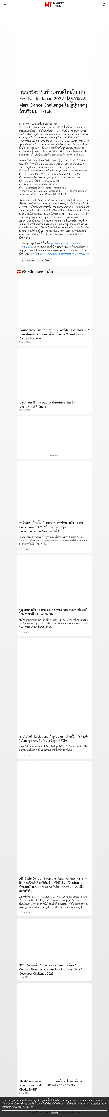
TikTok (30, 260)
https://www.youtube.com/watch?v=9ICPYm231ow (64, 253)
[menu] (5, 4)
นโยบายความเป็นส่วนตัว (13, 1103)
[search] (104, 4)
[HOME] (54, 4)
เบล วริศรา (45, 260)
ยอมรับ (54, 1112)
